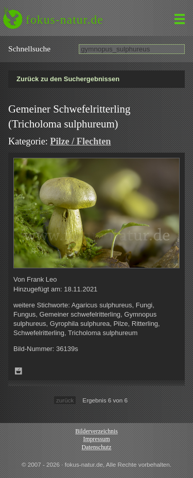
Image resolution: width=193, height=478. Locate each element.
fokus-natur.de (64, 19)
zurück (65, 400)
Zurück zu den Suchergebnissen (67, 79)
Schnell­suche (29, 48)
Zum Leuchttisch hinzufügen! (18, 371)
